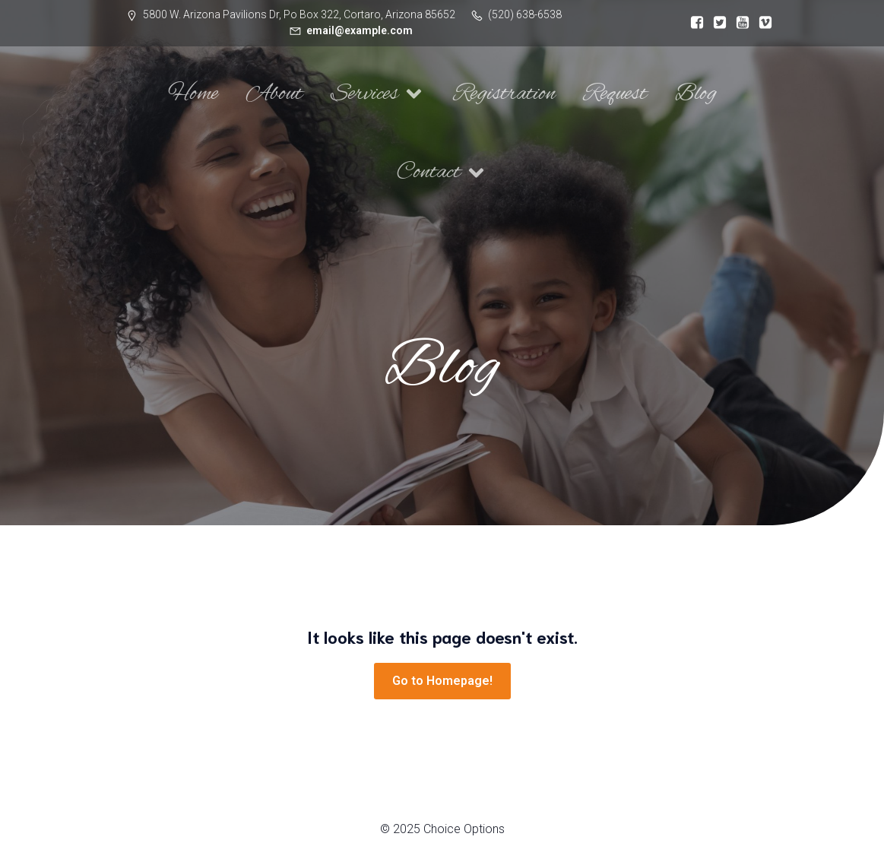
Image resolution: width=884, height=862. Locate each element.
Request (615, 94)
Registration (505, 94)
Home (193, 94)
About (274, 94)
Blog (696, 94)
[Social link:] (693, 22)
